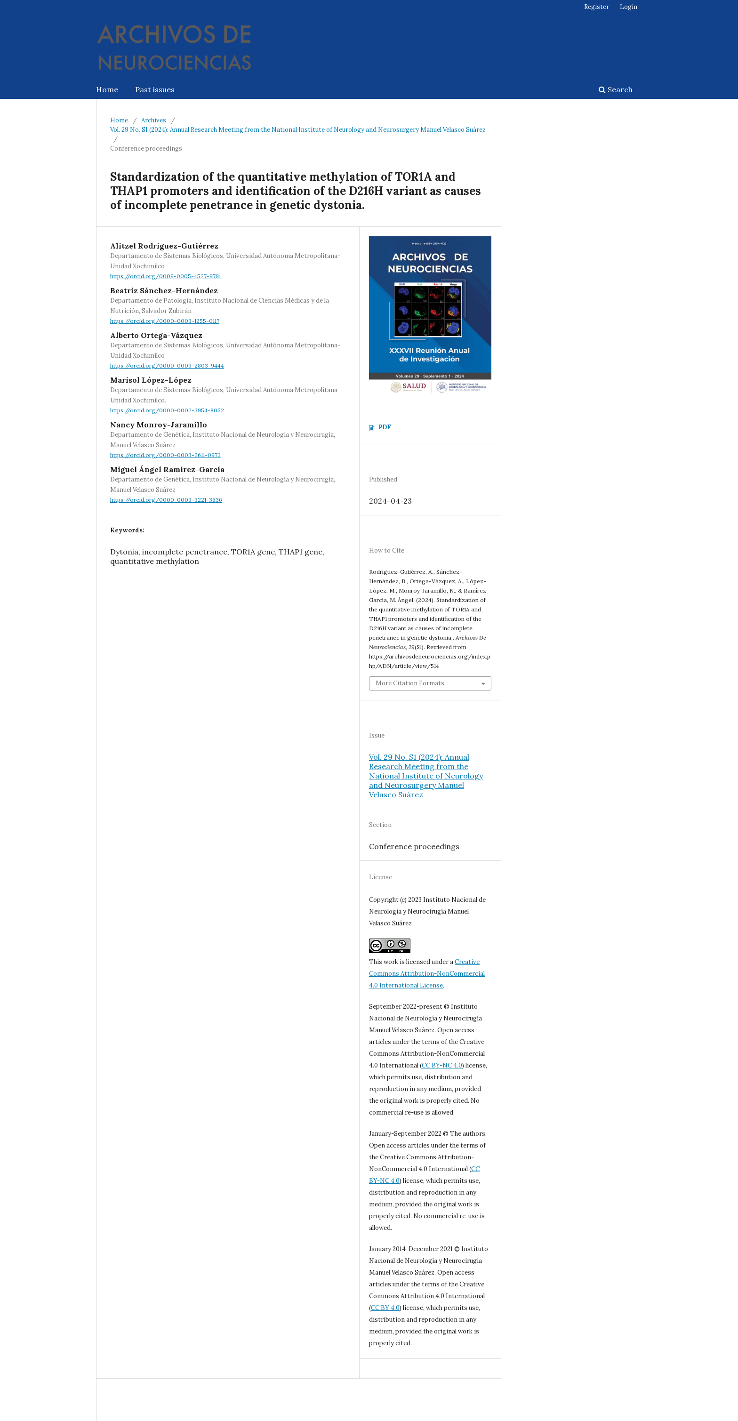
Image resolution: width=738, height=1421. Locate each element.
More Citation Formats (410, 683)
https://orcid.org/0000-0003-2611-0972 (165, 454)
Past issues (155, 89)
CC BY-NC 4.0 (442, 1065)
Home (107, 89)
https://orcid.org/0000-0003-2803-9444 (167, 365)
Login (628, 7)
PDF (384, 427)
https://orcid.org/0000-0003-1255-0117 (164, 320)
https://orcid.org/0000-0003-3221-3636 (166, 499)
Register (596, 7)
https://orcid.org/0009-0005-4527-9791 (165, 276)
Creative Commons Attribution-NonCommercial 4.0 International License (427, 973)
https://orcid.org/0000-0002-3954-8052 (167, 410)
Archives (153, 120)
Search (616, 89)
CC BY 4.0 (385, 1308)
